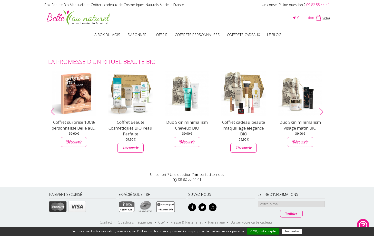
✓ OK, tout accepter (263, 231)
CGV (161, 222)
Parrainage (216, 222)
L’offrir (160, 34)
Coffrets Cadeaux (243, 34)
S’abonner (137, 34)
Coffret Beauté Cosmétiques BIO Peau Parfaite (130, 128)
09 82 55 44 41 (318, 4)
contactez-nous (211, 174)
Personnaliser (292, 231)
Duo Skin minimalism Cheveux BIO (187, 125)
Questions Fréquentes (135, 222)
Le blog (274, 34)
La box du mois (106, 34)
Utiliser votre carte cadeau (251, 222)
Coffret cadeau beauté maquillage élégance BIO (243, 128)
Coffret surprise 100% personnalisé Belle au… (73, 125)
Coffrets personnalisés (197, 34)
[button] (52, 111)
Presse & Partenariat (186, 222)
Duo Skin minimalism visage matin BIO (300, 125)
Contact (106, 222)
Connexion (303, 17)
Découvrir (74, 142)
